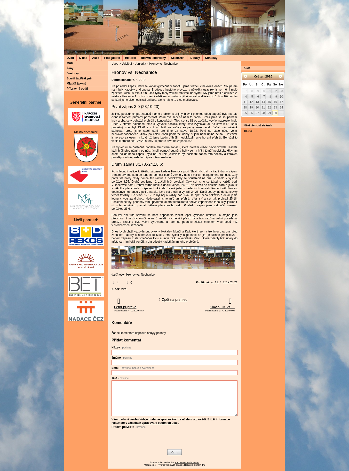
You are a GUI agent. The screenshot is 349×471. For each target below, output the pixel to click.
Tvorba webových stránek (170, 465)
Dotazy (195, 58)
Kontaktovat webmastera (187, 462)
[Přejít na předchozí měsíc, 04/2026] (245, 76)
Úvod (70, 58)
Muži (70, 63)
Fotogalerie (112, 58)
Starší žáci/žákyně (79, 78)
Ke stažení (178, 58)
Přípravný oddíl (77, 88)
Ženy (70, 68)
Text (120, 378)
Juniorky (140, 63)
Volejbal (127, 63)
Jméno (121, 357)
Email (132, 368)
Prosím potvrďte (128, 427)
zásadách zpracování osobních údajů (153, 423)
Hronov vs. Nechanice (140, 274)
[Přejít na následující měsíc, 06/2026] (280, 76)
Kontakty (211, 58)
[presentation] (148, 439)
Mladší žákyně (76, 83)
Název (121, 347)
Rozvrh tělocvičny (153, 58)
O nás (83, 58)
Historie (130, 58)
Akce (95, 58)
